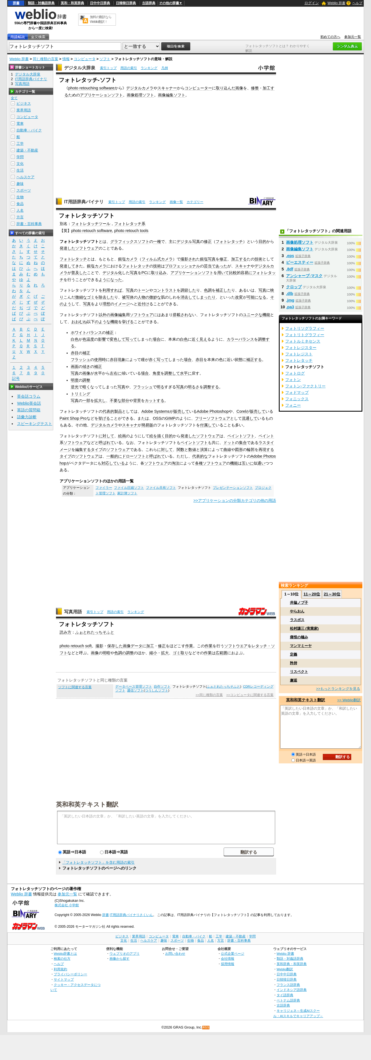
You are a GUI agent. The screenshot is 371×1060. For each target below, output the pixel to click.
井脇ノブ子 (299, 602)
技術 (258, 259)
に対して (106, 436)
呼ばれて (106, 442)
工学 (20, 143)
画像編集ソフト (171, 95)
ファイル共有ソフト (161, 487)
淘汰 (175, 463)
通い (261, 463)
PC (144, 272)
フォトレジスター (300, 347)
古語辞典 (148, 3)
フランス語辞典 (288, 984)
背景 (137, 400)
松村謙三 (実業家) (304, 628)
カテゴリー (195, 202)
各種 (199, 463)
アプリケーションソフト (101, 95)
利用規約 (60, 969)
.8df (289, 269)
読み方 (65, 632)
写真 (134, 272)
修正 (208, 241)
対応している (113, 463)
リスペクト (299, 672)
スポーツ (23, 190)
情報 (66, 59)
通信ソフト (135, 690)
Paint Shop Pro (73, 418)
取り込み (159, 272)
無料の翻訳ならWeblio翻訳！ (100, 19)
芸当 (208, 266)
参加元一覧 (352, 37)
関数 (180, 449)
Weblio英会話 (29, 403)
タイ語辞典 (285, 995)
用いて (223, 272)
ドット (229, 442)
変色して (117, 339)
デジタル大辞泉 (79, 67)
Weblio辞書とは (65, 953)
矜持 (293, 663)
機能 (266, 314)
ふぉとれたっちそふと (94, 632)
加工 (150, 646)
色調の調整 (124, 653)
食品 (20, 204)
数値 (192, 449)
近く (195, 339)
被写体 (128, 297)
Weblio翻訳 (285, 969)
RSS (206, 1027)
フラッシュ (80, 359)
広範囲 (221, 653)
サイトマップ (64, 979)
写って (131, 339)
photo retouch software (91, 230)
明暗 (106, 653)
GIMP (170, 418)
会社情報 (227, 958)
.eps (290, 255)
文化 (20, 164)
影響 (102, 339)
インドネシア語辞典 (292, 989)
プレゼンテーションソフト (233, 487)
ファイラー (104, 487)
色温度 (88, 339)
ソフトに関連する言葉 (75, 687)
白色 (75, 339)
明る (160, 387)
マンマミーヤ (301, 646)
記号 (16, 378)
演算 (204, 449)
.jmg (290, 300)
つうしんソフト (156, 690)
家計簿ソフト (127, 493)
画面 (75, 366)
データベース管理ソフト (133, 686)
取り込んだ (225, 88)
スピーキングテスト (34, 423)
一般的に (114, 456)
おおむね (79, 321)
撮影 (99, 646)
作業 (189, 646)
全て (14, 98)
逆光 (75, 387)
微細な (81, 297)
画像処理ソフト (140, 95)
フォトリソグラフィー (304, 328)
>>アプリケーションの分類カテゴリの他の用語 (234, 500)
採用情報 (227, 964)
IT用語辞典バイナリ (84, 201)
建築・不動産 (27, 150)
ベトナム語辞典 (288, 1000)
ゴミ (91, 297)
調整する (211, 387)
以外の (104, 314)
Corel (241, 411)
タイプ (96, 449)
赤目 (75, 353)
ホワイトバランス (86, 332)
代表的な (200, 456)
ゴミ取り (180, 653)
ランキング (149, 68)
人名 (20, 210)
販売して (181, 411)
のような (102, 321)
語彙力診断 (26, 417)
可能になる (256, 297)
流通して (249, 418)
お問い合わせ (175, 953)
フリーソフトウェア (212, 418)
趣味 (20, 184)
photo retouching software (91, 88)
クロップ (294, 287)
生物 (20, 197)
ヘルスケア (25, 177)
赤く (153, 359)
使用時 (100, 359)
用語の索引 (128, 68)
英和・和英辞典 (72, 3)
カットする (154, 400)
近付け (143, 304)
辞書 (16, 3)
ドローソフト (133, 456)
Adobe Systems (155, 411)
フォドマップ (297, 392)
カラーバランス (240, 339)
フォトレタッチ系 (129, 223)
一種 (157, 241)
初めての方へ (330, 37)
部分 (125, 400)
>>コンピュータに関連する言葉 (250, 695)
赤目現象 (117, 359)
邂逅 (293, 680)
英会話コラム (28, 396)
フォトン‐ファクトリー (305, 386)
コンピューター (198, 88)
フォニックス (297, 399)
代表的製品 (112, 411)
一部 (86, 400)
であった (219, 266)
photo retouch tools (131, 230)
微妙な (155, 297)
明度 (75, 380)
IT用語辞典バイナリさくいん (131, 915)
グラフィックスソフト (129, 241)
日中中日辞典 (100, 3)
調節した (188, 290)
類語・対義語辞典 (41, 3)
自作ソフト (162, 686)
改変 (239, 297)
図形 (239, 449)
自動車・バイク (29, 130)
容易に (246, 272)
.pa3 (290, 307)
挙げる (128, 321)
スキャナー (167, 88)
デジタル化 (112, 272)
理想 (106, 304)
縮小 (153, 653)
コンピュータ (85, 59)
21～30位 (332, 594)
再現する (266, 449)
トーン (143, 290)
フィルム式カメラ (157, 259)
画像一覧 (176, 202)
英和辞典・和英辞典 (292, 964)
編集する (83, 449)
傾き (86, 366)
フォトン (293, 379)
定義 (293, 654)
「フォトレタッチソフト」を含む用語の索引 (98, 862)
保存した (115, 646)
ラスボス (297, 620)
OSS (157, 418)
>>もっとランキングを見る (338, 689)
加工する (239, 259)
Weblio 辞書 (336, 3)
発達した (67, 248)
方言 (20, 217)
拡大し (100, 400)
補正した (223, 290)
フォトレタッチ (229, 241)
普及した (79, 272)
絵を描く (157, 436)
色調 (208, 290)
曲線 (227, 449)
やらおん (297, 611)
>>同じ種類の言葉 (209, 695)
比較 (233, 272)
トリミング (80, 394)
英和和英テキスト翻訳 (87, 804)
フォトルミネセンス (302, 341)
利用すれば (112, 290)
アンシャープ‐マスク (304, 275)
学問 (20, 157)
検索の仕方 (62, 958)
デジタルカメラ (139, 88)
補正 (110, 332)
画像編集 (118, 314)
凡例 (164, 68)
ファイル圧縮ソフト (129, 487)
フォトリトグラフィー (304, 335)
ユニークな (252, 314)
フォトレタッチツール (90, 223)
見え (203, 339)
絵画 (122, 436)
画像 (239, 88)
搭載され (180, 314)
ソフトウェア (87, 248)
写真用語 (73, 611)
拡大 (165, 653)
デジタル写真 (188, 241)
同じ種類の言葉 (45, 59)
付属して (208, 425)
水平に (186, 373)
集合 (243, 442)
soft (88, 646)
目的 (262, 241)
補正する (254, 359)
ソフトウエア (236, 646)
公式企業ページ (232, 953)
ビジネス (23, 103)
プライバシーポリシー (70, 974)
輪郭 (251, 449)
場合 (156, 339)
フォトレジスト (299, 354)
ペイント (266, 436)
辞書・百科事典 (29, 224)
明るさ (193, 387)
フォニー (293, 405)
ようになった (110, 279)
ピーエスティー (299, 262)
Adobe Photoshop (213, 411)
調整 (86, 380)
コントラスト (165, 290)
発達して (67, 266)
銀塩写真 (208, 259)
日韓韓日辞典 (126, 3)
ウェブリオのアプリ (124, 953)
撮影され (188, 259)
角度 (156, 373)
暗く (86, 387)
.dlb (289, 293)
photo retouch (72, 646)
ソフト (104, 59)
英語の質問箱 (28, 410)
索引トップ (108, 68)
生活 (20, 170)
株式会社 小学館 (67, 905)
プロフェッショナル (182, 266)
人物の (143, 297)
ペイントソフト (241, 436)
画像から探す (119, 958)
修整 (255, 88)
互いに (247, 463)
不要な (115, 400)
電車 (20, 123)
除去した (106, 297)
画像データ (132, 646)
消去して (188, 297)
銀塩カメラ (128, 259)
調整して (172, 373)
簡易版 (147, 425)
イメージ (122, 304)
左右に (115, 373)
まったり (208, 297)
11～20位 (312, 594)
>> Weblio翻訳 (349, 700)
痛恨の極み (299, 637)
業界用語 (23, 110)
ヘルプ (357, 3)
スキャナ (243, 266)
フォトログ (295, 373)
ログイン (311, 3)
